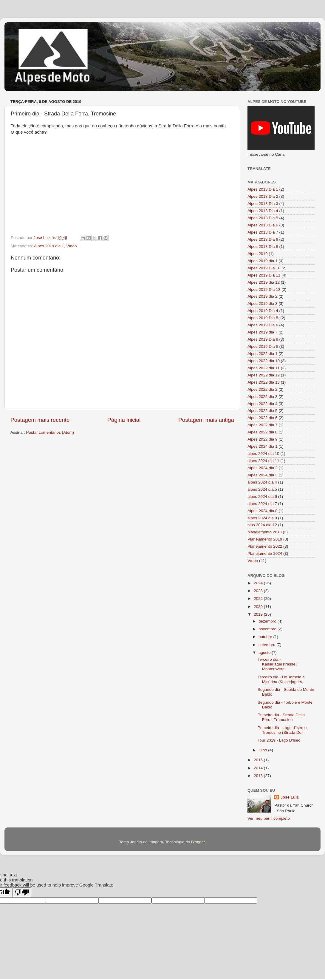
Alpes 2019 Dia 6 (262, 325)
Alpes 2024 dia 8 (262, 511)
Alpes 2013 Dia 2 (262, 196)
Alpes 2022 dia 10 (263, 361)
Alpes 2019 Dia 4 (262, 310)
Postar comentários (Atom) (50, 432)
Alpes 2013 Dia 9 (262, 246)
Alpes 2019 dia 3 (262, 303)
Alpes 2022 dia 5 (262, 410)
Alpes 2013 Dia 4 (262, 211)
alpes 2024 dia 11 (263, 460)
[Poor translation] (21, 892)
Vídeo (71, 246)
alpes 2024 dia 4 (262, 482)
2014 (259, 768)
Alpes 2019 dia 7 (262, 332)
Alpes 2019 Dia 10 (263, 268)
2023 (259, 591)
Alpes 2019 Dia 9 (262, 346)
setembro (267, 645)
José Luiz (289, 797)
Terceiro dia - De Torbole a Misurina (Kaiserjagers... (282, 679)
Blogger (198, 842)
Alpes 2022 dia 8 (262, 432)
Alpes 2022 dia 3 (262, 396)
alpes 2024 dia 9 (262, 518)
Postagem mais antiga (206, 420)
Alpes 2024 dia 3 (262, 475)
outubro (266, 636)
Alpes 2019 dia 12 (263, 282)
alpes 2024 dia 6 (262, 496)
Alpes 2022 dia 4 (262, 404)
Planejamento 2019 (264, 539)
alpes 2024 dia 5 (262, 489)
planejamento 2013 (264, 532)
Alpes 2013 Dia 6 (262, 225)
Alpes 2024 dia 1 (262, 446)
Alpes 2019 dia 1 (49, 246)
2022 (259, 598)
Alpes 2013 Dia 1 (262, 189)
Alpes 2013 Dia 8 (262, 239)
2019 (259, 614)
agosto (265, 652)
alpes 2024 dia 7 (262, 503)
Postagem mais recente (39, 420)
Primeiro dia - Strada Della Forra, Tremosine (281, 717)
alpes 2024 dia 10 (263, 453)
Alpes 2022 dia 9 (262, 439)
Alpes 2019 (257, 253)
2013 (259, 775)
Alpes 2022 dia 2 (262, 389)
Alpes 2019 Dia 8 (262, 339)
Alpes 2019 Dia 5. (263, 318)
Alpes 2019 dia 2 (262, 296)
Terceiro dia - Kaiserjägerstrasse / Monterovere (278, 664)
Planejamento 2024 (264, 553)
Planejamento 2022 (264, 546)
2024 (259, 583)
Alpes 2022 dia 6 (262, 418)
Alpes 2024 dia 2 (262, 468)
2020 (259, 606)
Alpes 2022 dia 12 (263, 375)
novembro (268, 629)
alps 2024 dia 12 (262, 525)
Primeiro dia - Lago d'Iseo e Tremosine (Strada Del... (282, 730)
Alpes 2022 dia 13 (263, 382)
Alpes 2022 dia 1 (262, 353)
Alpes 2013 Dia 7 (262, 232)
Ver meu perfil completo (268, 818)
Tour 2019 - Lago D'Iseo (279, 740)
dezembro (268, 621)
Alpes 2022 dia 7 (262, 425)
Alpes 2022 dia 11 (263, 368)
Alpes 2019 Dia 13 (263, 289)
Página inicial (123, 420)
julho (263, 750)
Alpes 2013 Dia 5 (262, 218)
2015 (259, 760)
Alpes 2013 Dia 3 (262, 203)
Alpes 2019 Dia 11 (263, 275)
